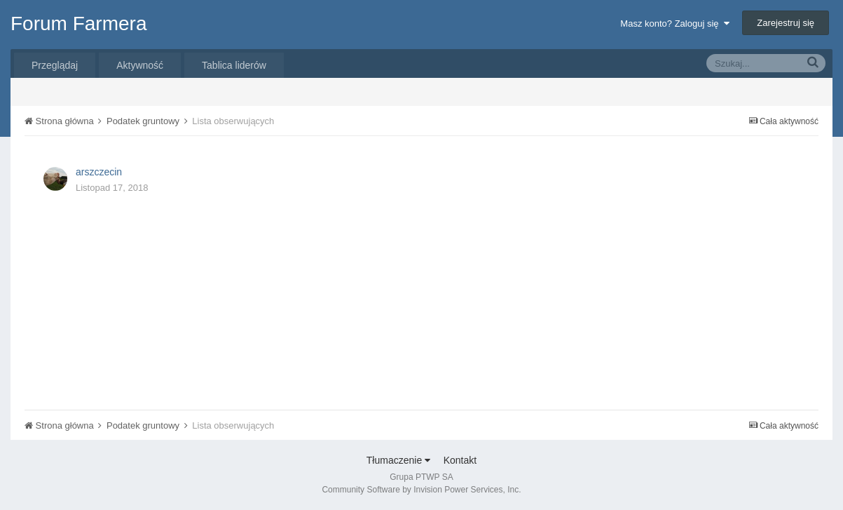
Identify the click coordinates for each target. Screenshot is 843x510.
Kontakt (460, 460)
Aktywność (139, 65)
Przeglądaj (55, 65)
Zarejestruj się (785, 23)
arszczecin (99, 171)
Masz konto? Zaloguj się (674, 23)
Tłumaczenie (398, 460)
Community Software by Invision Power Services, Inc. (421, 490)
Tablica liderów (234, 65)
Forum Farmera (78, 23)
